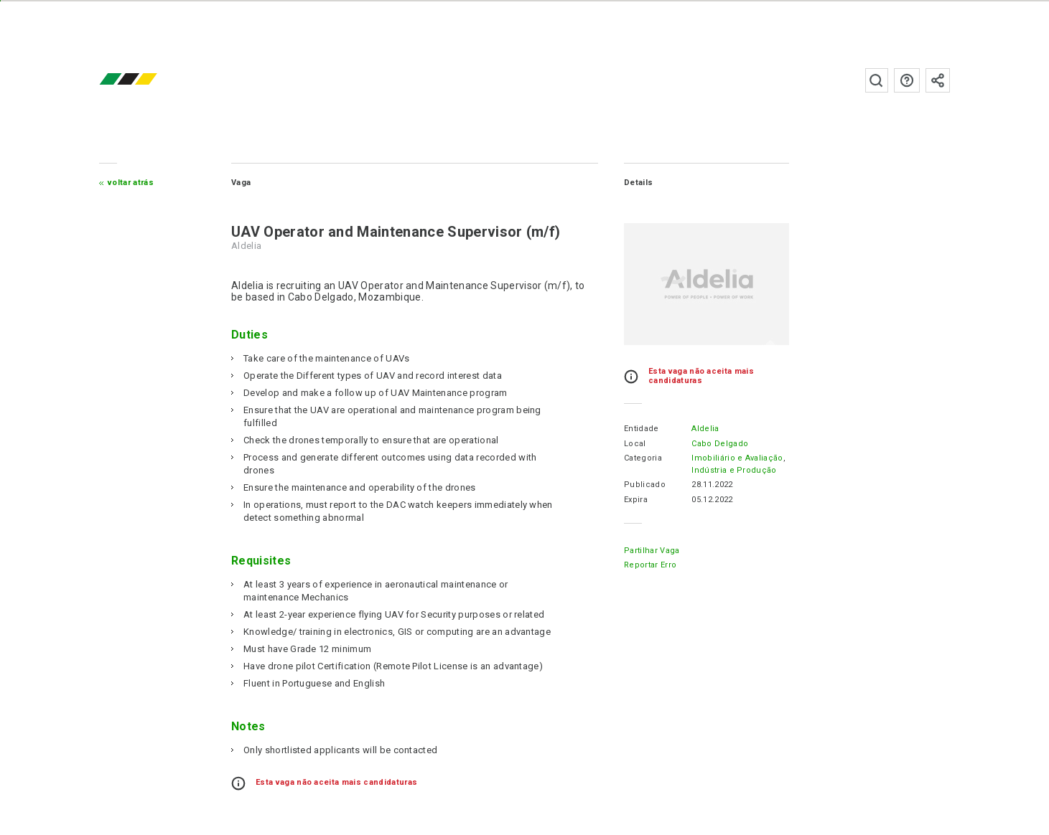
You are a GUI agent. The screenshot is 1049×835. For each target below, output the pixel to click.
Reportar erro (650, 565)
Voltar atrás (131, 182)
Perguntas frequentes (907, 80)
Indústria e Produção (733, 470)
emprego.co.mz (149, 80)
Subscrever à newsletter (938, 80)
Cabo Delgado (719, 443)
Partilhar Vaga (651, 550)
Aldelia (705, 428)
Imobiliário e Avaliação (737, 458)
